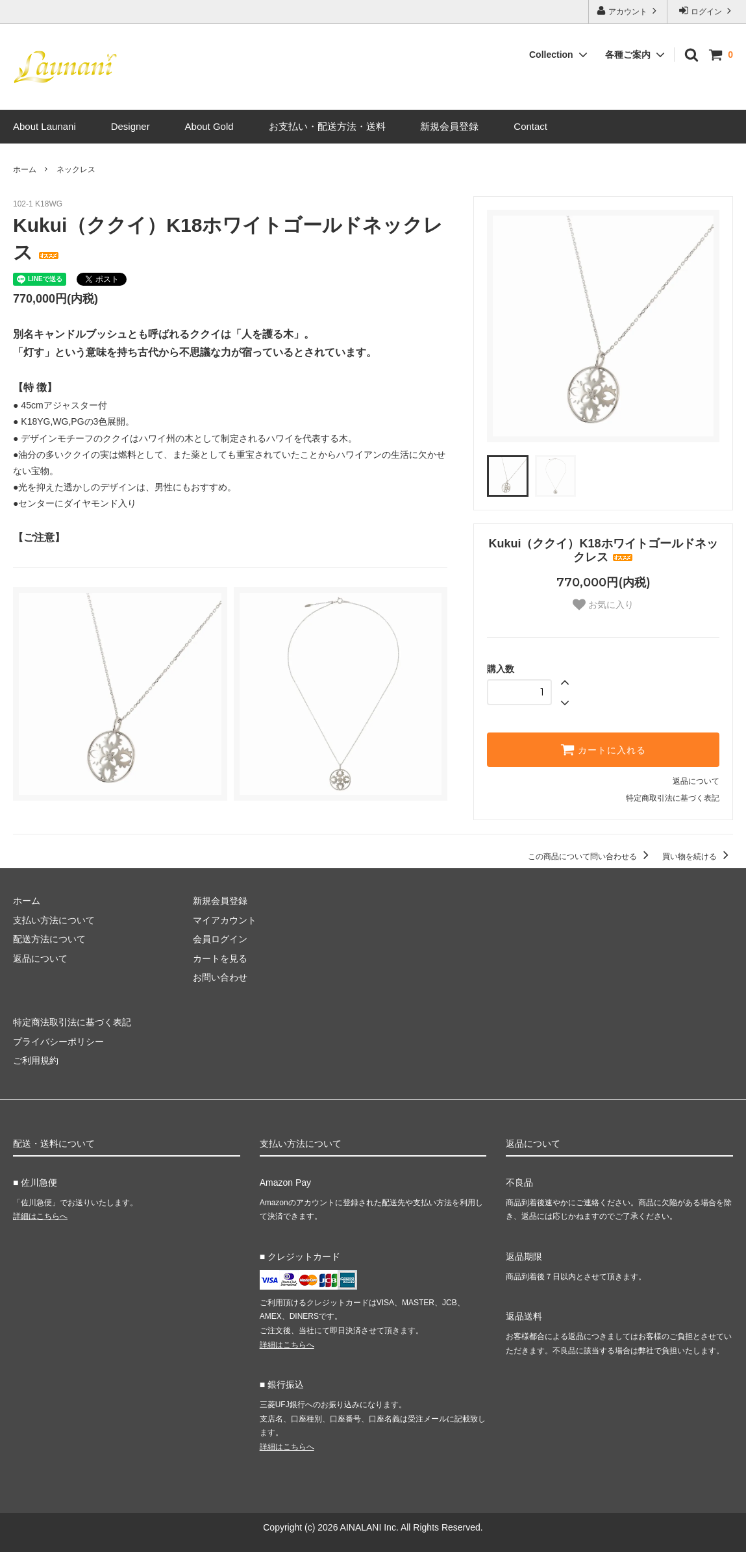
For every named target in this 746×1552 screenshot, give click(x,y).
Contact (530, 126)
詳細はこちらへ (40, 1216)
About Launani (44, 126)
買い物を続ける (697, 856)
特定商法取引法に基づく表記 (72, 1022)
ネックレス (75, 169)
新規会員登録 (449, 126)
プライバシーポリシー (58, 1041)
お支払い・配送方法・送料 (327, 126)
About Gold (209, 126)
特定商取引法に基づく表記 (672, 798)
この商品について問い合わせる (590, 856)
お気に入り (603, 604)
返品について (696, 781)
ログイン (706, 10)
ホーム (24, 169)
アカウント (628, 10)
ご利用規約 (35, 1060)
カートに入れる (603, 749)
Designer (130, 126)
